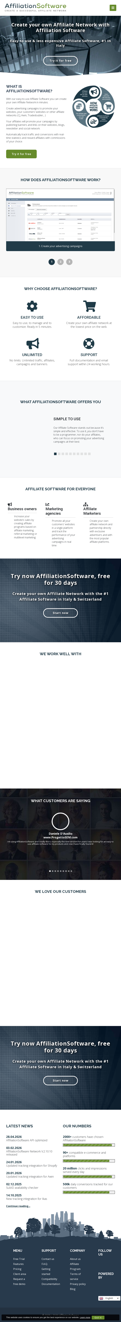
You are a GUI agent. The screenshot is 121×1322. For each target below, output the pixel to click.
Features (18, 1264)
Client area (19, 1274)
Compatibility (49, 1279)
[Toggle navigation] (113, 8)
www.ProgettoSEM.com (60, 837)
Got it (98, 1317)
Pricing (17, 1269)
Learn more (85, 1317)
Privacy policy (78, 1284)
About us (75, 1259)
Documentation (51, 1284)
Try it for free (60, 60)
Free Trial (19, 1259)
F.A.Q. (45, 1264)
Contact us (48, 1259)
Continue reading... (18, 1206)
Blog (72, 1289)
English (108, 1298)
